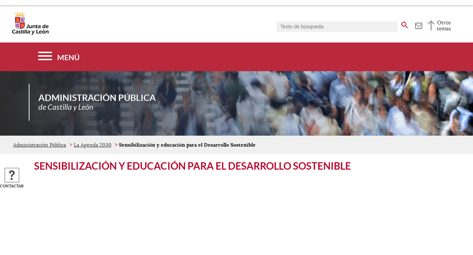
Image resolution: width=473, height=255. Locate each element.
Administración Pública (39, 145)
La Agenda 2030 (93, 145)
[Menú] (59, 56)
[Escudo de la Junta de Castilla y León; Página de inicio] (30, 33)
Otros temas (444, 25)
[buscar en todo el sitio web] (404, 23)
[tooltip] (418, 25)
